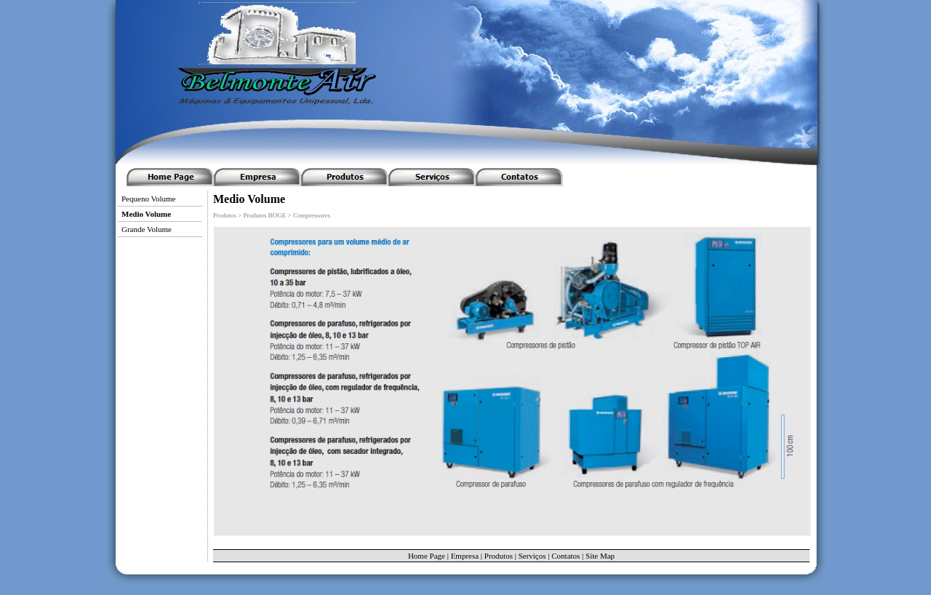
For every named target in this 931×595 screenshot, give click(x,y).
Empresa (465, 555)
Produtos (498, 555)
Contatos (565, 555)
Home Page (426, 555)
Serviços (532, 555)
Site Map (600, 555)
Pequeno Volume (148, 198)
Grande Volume (146, 229)
